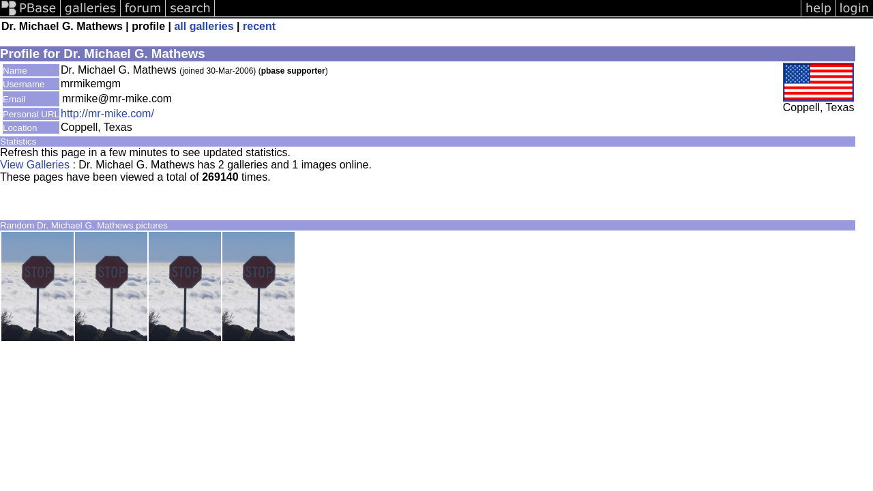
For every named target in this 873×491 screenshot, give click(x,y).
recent (259, 26)
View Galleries (35, 164)
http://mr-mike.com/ (107, 113)
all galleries (203, 26)
